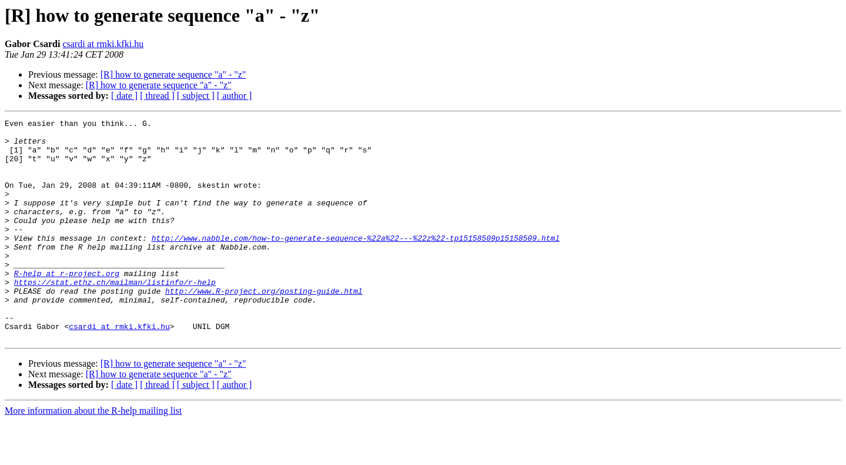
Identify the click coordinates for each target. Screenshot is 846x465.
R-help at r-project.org (66, 305)
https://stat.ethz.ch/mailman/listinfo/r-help (115, 315)
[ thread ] (157, 96)
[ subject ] (196, 96)
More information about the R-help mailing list (93, 455)
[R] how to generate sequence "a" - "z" (173, 74)
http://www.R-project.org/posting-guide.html (263, 326)
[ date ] (124, 96)
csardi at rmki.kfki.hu (102, 44)
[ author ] (234, 96)
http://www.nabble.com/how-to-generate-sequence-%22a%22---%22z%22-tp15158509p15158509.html (356, 262)
